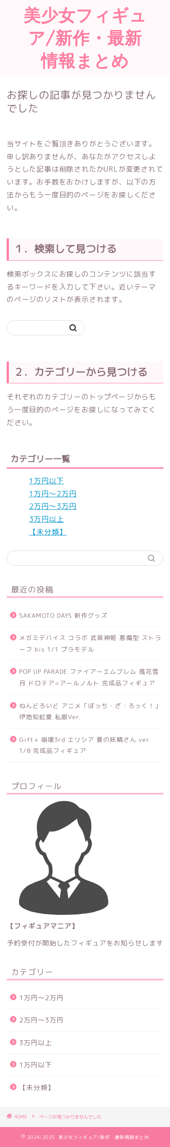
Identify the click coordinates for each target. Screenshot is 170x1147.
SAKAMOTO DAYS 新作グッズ (63, 615)
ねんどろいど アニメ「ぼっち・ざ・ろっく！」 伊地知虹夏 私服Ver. (90, 711)
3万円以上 (46, 519)
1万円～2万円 (53, 494)
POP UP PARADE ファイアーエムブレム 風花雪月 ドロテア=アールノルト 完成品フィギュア (89, 677)
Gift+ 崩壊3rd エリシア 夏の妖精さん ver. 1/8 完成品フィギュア (85, 745)
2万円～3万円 (53, 506)
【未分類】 (48, 532)
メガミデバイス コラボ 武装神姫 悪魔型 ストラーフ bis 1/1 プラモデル (90, 643)
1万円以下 (46, 481)
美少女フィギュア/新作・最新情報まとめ (85, 37)
